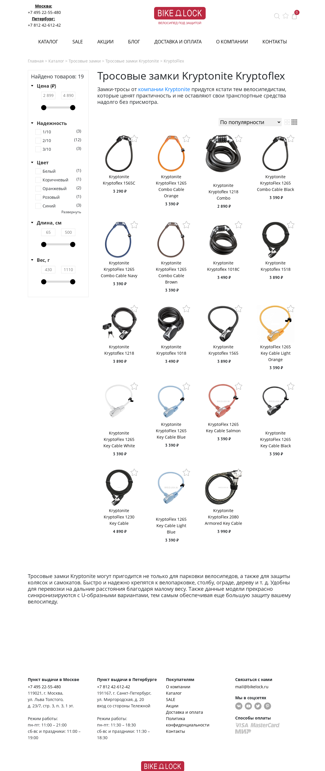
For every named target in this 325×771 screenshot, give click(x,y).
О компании (232, 41)
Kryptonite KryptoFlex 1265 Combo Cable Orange (171, 186)
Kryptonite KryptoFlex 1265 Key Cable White (119, 439)
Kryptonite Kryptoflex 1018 (171, 350)
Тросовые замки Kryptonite (132, 61)
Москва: (43, 6)
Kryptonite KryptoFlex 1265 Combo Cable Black (275, 183)
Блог (134, 41)
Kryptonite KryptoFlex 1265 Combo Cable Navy (119, 269)
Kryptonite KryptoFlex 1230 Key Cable (119, 517)
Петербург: (43, 18)
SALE (77, 41)
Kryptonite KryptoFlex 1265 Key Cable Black (275, 439)
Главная (36, 61)
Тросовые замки (85, 61)
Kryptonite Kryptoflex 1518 (276, 266)
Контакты (274, 41)
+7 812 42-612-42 (44, 25)
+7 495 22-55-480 (44, 12)
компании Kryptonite (164, 89)
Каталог (48, 41)
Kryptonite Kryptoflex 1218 (119, 350)
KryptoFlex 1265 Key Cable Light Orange (275, 353)
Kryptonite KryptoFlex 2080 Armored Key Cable (223, 517)
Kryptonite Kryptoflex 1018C (223, 266)
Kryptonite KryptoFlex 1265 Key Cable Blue (171, 431)
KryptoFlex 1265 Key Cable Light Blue (171, 525)
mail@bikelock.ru (252, 686)
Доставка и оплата (178, 41)
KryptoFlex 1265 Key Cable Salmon (223, 427)
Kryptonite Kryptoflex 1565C (119, 180)
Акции (105, 41)
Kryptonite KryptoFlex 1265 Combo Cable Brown (171, 272)
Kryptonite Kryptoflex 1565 (223, 350)
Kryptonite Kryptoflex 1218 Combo (223, 192)
